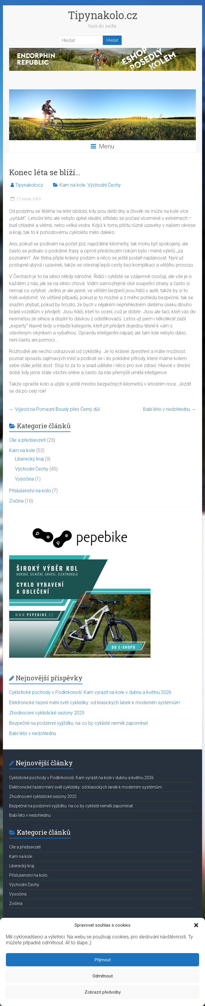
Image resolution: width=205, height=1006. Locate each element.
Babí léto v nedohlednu (169, 409)
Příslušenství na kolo (30, 490)
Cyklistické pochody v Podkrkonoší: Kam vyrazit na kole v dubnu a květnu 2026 (90, 692)
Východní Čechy (104, 185)
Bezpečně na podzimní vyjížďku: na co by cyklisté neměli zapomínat (78, 723)
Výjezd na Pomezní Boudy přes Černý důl (54, 409)
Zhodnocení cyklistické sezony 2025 (47, 713)
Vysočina (24, 479)
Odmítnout (102, 976)
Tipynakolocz (29, 185)
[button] (196, 925)
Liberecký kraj (29, 459)
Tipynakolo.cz (102, 15)
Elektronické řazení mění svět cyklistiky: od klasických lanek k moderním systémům (94, 702)
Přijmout (103, 960)
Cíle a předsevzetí (27, 440)
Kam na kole (72, 185)
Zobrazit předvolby (103, 992)
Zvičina (16, 501)
